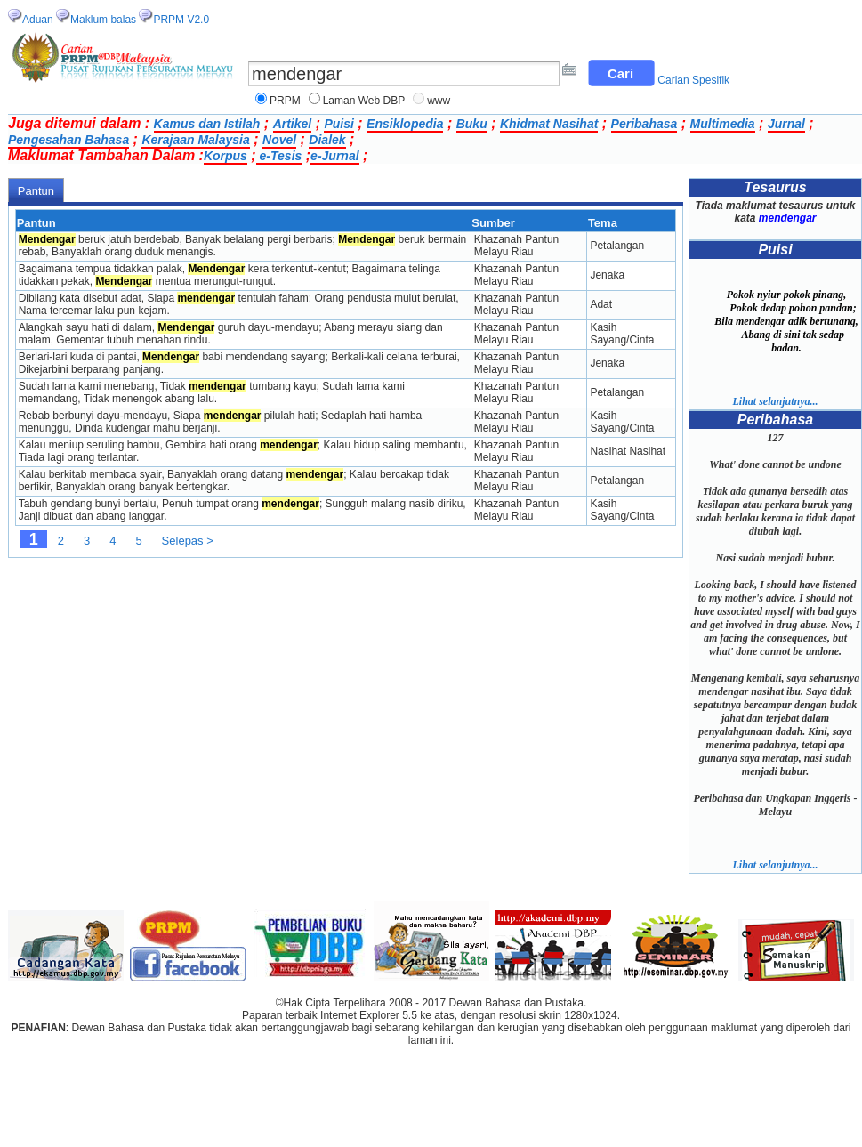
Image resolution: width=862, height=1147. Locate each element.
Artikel (292, 124)
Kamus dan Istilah (207, 124)
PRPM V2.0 (181, 19)
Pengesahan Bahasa (68, 140)
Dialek (327, 140)
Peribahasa (644, 124)
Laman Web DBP (364, 100)
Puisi (338, 124)
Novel (279, 140)
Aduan (37, 19)
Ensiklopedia (405, 124)
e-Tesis (279, 156)
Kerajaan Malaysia (195, 140)
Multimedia (722, 124)
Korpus (225, 156)
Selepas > (187, 540)
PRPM (285, 100)
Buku (471, 124)
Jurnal (786, 124)
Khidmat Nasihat (549, 124)
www (438, 100)
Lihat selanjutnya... (775, 401)
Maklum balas (103, 19)
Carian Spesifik (693, 80)
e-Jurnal (334, 156)
